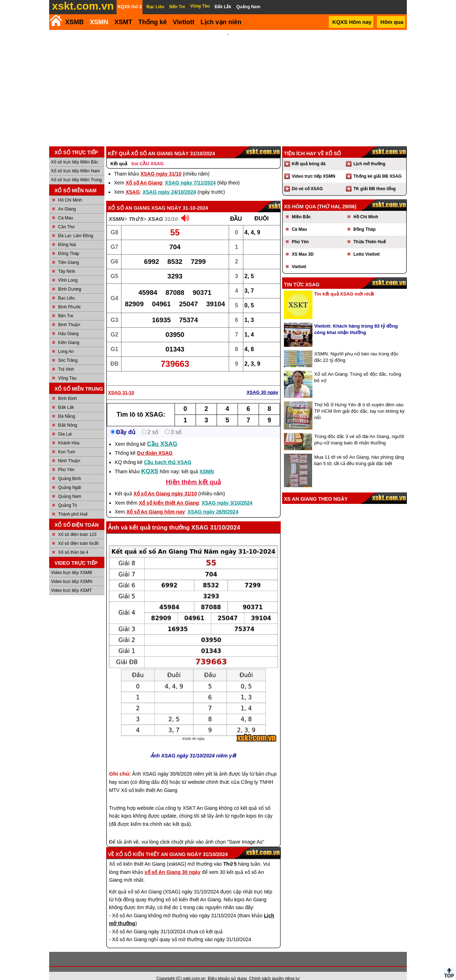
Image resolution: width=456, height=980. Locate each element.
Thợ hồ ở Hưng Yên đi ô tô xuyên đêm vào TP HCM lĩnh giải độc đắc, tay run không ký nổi (359, 401)
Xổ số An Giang (144, 173)
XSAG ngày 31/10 (160, 164)
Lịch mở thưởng (369, 154)
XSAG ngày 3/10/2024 (227, 493)
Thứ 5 (136, 209)
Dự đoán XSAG (154, 443)
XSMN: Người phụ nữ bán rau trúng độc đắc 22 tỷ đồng (356, 347)
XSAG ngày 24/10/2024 (169, 182)
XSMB (74, 22)
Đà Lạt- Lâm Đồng (75, 226)
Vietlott (299, 257)
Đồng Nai (67, 235)
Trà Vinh (66, 359)
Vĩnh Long (68, 270)
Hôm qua (391, 22)
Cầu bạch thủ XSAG (167, 452)
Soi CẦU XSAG (147, 154)
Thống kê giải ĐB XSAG (377, 166)
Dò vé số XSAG (307, 179)
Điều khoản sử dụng (227, 968)
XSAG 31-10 (121, 383)
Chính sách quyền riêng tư (274, 968)
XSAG (133, 182)
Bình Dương (69, 279)
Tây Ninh (66, 261)
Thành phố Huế (73, 504)
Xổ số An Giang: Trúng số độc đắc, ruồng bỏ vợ (357, 368)
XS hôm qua (300, 197)
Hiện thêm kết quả (193, 472)
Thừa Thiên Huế (369, 232)
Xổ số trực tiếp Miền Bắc (74, 152)
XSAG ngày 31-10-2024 (179, 198)
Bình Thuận (69, 315)
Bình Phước (69, 297)
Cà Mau (65, 208)
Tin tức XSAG (302, 275)
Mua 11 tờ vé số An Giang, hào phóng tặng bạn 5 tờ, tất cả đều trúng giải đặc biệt (359, 451)
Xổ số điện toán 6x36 (78, 533)
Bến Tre (65, 306)
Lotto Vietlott (366, 244)
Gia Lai (65, 424)
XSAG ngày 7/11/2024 (190, 173)
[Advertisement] (228, 83)
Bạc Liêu (66, 288)
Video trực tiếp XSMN (71, 571)
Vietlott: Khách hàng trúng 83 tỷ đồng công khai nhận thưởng (356, 319)
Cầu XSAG (162, 434)
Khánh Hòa (68, 433)
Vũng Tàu (67, 368)
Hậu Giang (68, 324)
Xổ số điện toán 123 (77, 524)
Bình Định (67, 388)
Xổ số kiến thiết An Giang (169, 493)
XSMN (99, 22)
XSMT (123, 22)
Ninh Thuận (69, 451)
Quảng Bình (69, 468)
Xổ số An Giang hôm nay (155, 502)
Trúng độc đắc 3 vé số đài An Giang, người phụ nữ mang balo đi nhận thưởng (359, 430)
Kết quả (118, 154)
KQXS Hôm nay (352, 22)
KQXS (149, 461)
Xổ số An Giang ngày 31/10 (165, 484)
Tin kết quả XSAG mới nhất (344, 284)
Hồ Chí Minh (70, 190)
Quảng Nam (69, 486)
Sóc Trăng (68, 350)
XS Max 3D (303, 244)
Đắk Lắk (66, 397)
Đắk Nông (67, 415)
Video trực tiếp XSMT (71, 580)
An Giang (67, 199)
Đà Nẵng (66, 406)
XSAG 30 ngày (262, 382)
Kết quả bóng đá (309, 154)
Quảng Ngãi (69, 477)
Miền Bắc (301, 207)
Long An (66, 341)
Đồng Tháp (68, 243)
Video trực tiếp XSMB (71, 563)
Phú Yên (66, 460)
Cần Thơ (66, 217)
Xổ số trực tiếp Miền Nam (75, 161)
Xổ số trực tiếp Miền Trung (76, 170)
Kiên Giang (68, 332)
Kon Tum (66, 442)
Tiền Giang (68, 252)
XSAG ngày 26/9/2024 (213, 502)
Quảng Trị (67, 495)
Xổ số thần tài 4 (73, 542)
